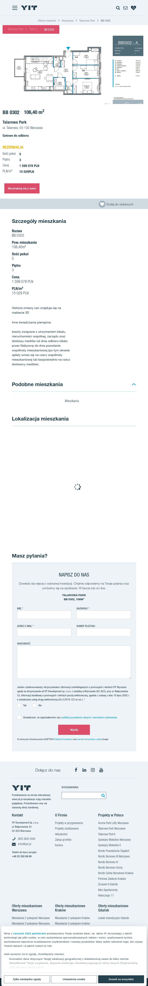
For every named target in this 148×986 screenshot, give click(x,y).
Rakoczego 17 (106, 895)
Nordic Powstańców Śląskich (113, 851)
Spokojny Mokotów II (109, 845)
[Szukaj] (102, 795)
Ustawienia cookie (74, 979)
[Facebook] (76, 770)
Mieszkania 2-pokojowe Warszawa (31, 918)
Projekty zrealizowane (67, 828)
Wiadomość (23, 643)
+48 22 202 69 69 (22, 856)
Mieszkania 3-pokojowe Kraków (72, 923)
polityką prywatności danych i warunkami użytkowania (89, 717)
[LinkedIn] (84, 770)
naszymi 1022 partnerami (29, 933)
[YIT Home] (29, 8)
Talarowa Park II (106, 834)
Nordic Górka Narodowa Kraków (116, 873)
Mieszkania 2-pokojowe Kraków (72, 918)
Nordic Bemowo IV (108, 862)
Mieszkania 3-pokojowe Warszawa (31, 923)
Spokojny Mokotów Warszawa (114, 840)
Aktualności (61, 834)
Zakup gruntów (63, 840)
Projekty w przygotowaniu (69, 823)
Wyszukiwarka (70, 787)
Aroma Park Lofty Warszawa (113, 823)
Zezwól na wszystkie (121, 979)
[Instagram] (93, 770)
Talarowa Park (15, 29)
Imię (19, 608)
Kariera (59, 845)
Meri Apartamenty (108, 890)
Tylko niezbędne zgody (27, 979)
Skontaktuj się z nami (22, 188)
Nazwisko (82, 608)
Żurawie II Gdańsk (108, 884)
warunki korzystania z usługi (89, 739)
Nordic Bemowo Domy (110, 867)
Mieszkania (74, 401)
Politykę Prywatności (63, 739)
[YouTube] (101, 770)
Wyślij (74, 729)
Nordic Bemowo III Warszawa (114, 856)
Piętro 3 (33, 29)
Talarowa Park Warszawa (111, 828)
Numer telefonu (86, 626)
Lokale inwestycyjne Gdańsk (113, 918)
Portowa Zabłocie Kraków (112, 879)
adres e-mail (24, 626)
